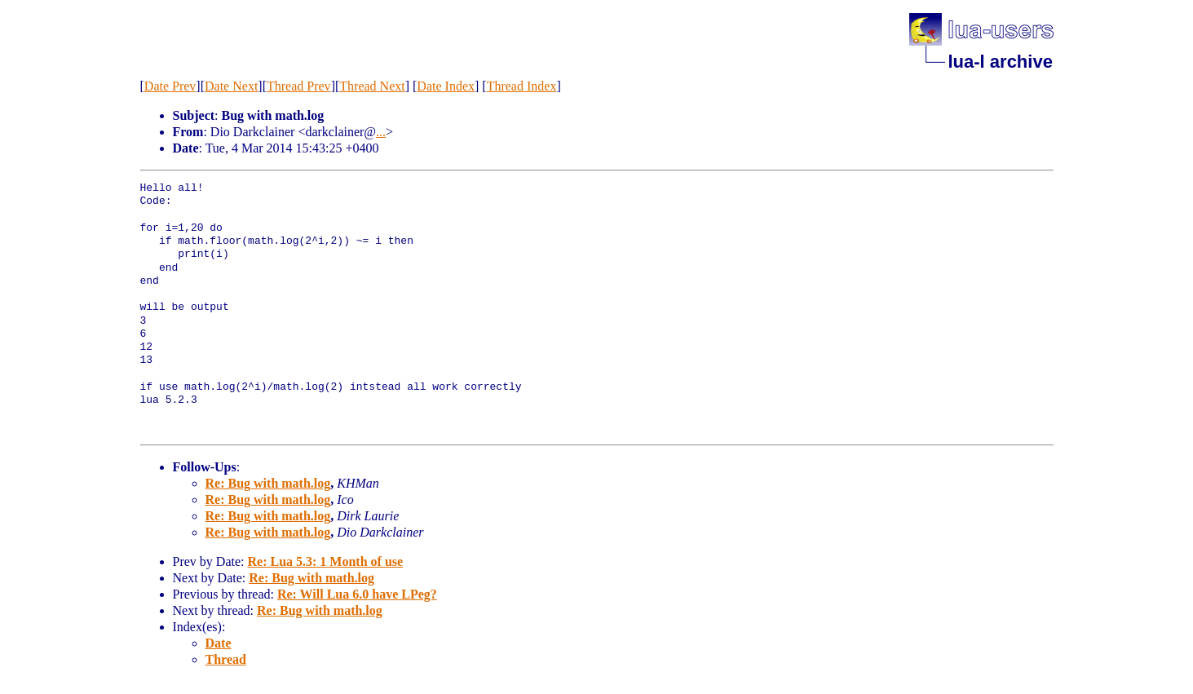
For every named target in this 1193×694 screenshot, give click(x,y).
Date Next (231, 86)
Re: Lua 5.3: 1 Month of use (325, 561)
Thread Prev (299, 86)
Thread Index (522, 86)
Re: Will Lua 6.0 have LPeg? (357, 594)
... (381, 132)
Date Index (446, 86)
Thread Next (371, 86)
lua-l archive (1000, 61)
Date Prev (170, 86)
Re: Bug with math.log (268, 483)
